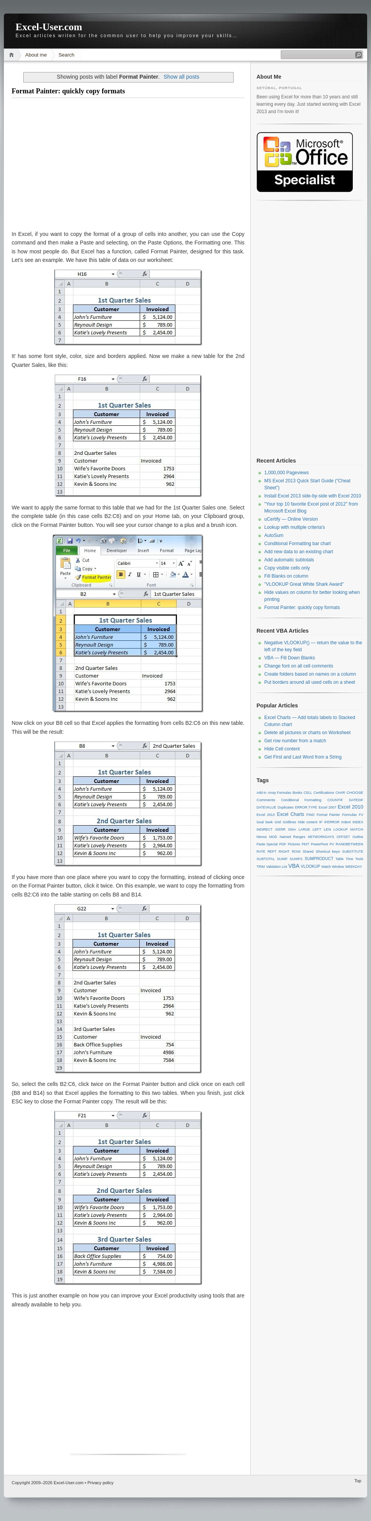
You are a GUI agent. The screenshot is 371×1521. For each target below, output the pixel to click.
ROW (296, 851)
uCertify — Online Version (291, 519)
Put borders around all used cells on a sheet (309, 682)
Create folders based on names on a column (310, 674)
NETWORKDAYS (321, 837)
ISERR (280, 829)
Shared (308, 851)
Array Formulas (279, 793)
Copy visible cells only (287, 568)
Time (349, 859)
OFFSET (343, 837)
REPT (271, 851)
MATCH (356, 829)
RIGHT (284, 851)
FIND (310, 815)
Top (357, 1480)
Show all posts (181, 77)
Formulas (349, 815)
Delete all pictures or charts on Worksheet (307, 732)
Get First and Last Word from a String (303, 757)
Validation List (276, 867)
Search (67, 55)
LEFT (316, 829)
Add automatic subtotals (289, 560)
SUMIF (282, 859)
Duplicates (286, 807)
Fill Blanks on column (286, 576)
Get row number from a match (295, 740)
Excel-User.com (49, 27)
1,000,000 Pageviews (286, 472)
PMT (305, 844)
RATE (261, 851)
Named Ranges (292, 837)
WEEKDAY (353, 867)
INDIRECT (264, 829)
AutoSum (273, 535)
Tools (359, 859)
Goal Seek (265, 822)
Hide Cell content (282, 749)
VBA (294, 866)
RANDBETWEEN (349, 844)
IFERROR (332, 822)
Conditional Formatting (301, 800)
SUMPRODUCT (319, 859)
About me (36, 55)
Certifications (324, 793)
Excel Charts (290, 814)
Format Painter (328, 815)
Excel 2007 (327, 807)
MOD (273, 837)
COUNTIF (335, 800)
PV (331, 844)
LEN (327, 829)
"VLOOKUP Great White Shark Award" (304, 584)
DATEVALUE (266, 807)
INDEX (357, 822)
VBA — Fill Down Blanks (289, 658)
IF (320, 822)
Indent (345, 822)
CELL (308, 793)
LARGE (304, 829)
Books (297, 793)
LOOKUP (341, 829)
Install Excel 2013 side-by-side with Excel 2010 (312, 496)
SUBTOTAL (266, 859)
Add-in (261, 793)
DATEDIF (356, 800)
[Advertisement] (128, 164)
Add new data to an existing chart (298, 551)
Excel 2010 (350, 807)
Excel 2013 (266, 815)
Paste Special (267, 844)
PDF (282, 844)
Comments (266, 800)
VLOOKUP (310, 866)
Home (12, 55)
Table (340, 859)
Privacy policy (100, 1482)
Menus (262, 837)
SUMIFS (296, 859)
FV (361, 815)
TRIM (261, 867)
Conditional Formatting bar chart (297, 543)
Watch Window (332, 867)
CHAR (340, 793)
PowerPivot (319, 844)
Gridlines (289, 822)
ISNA (292, 829)
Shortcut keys (328, 851)
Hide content (307, 822)
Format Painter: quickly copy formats (68, 91)
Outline (357, 837)
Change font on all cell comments (298, 666)
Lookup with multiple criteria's (294, 527)
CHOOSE (355, 792)
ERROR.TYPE (306, 807)
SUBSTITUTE (352, 851)
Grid (277, 822)
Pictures (294, 844)
